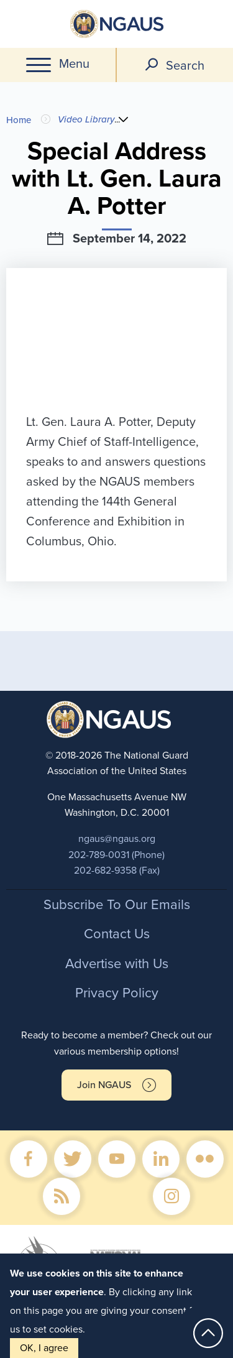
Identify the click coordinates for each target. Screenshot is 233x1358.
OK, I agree (44, 1348)
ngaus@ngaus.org (116, 839)
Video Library (86, 119)
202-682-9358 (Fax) (117, 870)
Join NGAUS (104, 1085)
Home (18, 120)
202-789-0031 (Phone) (116, 855)
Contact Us (117, 934)
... (119, 119)
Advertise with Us (116, 964)
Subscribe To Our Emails (116, 905)
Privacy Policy (116, 993)
